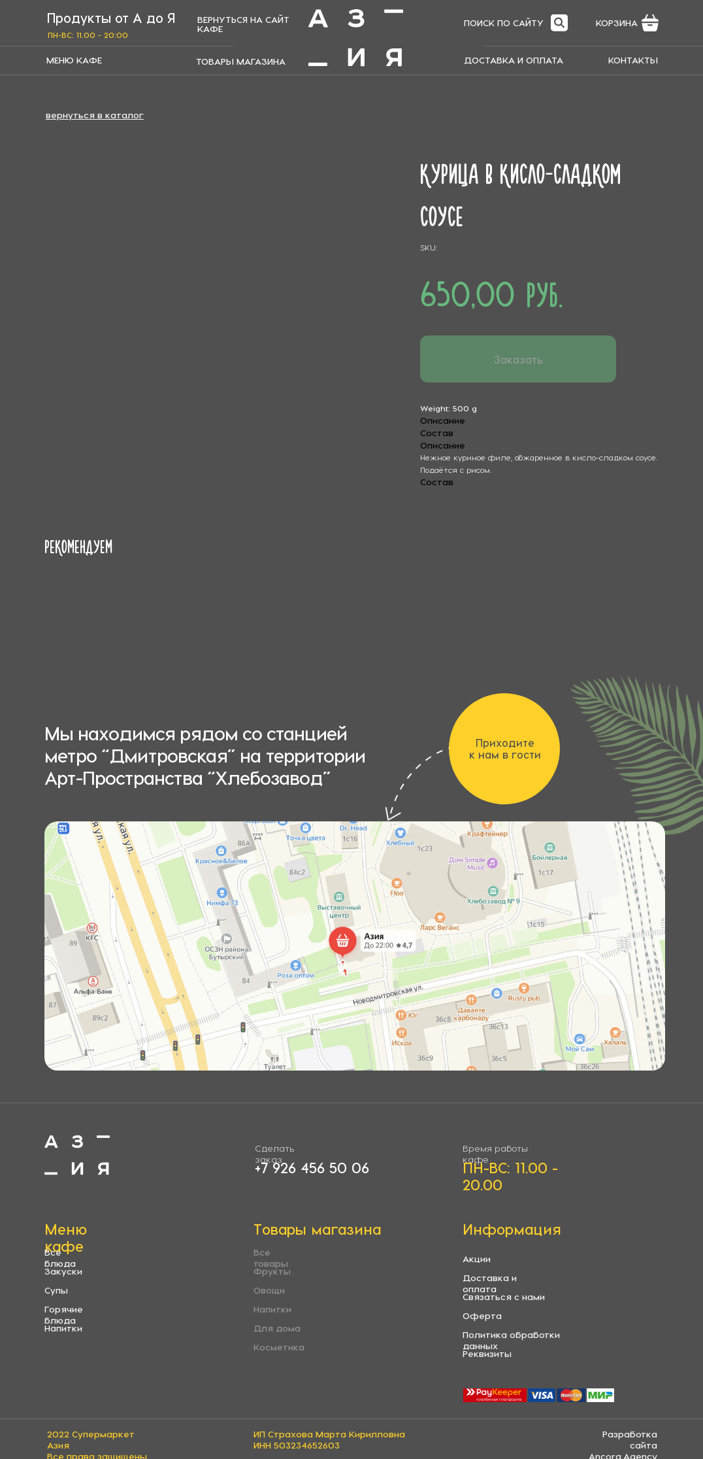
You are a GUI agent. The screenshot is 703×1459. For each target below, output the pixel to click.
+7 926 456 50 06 (312, 1167)
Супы (56, 1290)
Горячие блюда (63, 1314)
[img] (355, 38)
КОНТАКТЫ (633, 59)
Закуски (63, 1271)
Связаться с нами (504, 1296)
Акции (477, 1258)
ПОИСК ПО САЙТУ (504, 22)
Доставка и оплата (490, 1283)
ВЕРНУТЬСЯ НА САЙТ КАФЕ (243, 24)
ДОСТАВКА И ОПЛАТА (513, 59)
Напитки (63, 1327)
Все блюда (60, 1257)
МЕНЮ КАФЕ (74, 59)
